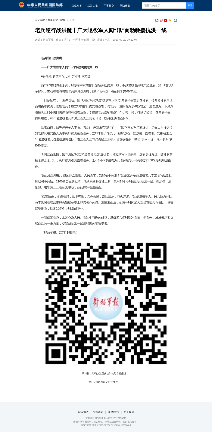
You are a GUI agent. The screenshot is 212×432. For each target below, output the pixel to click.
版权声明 (98, 412)
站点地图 (83, 412)
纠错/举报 (113, 412)
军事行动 (53, 19)
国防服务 (125, 5)
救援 (63, 19)
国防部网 (40, 19)
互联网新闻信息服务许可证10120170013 (106, 418)
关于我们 (128, 412)
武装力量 (92, 5)
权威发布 (76, 5)
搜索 (190, 5)
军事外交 (109, 5)
